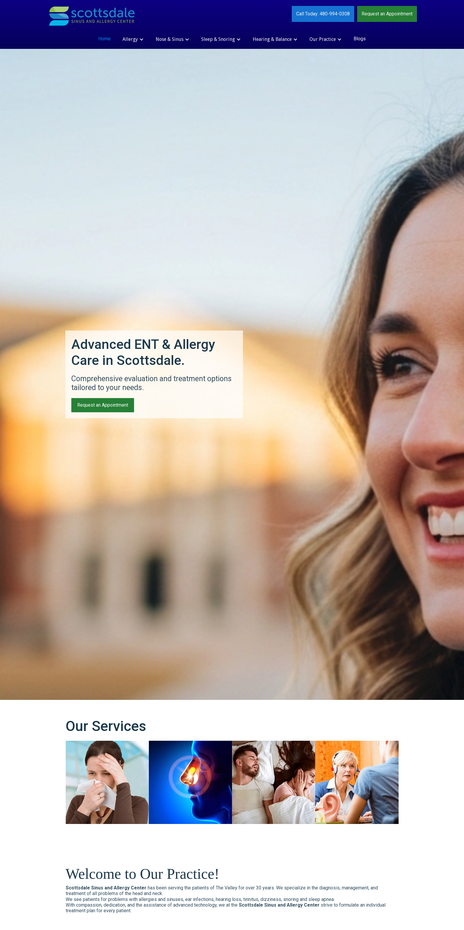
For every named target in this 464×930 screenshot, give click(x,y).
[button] (133, 39)
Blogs (360, 38)
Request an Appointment (387, 14)
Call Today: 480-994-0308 (323, 14)
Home (104, 38)
